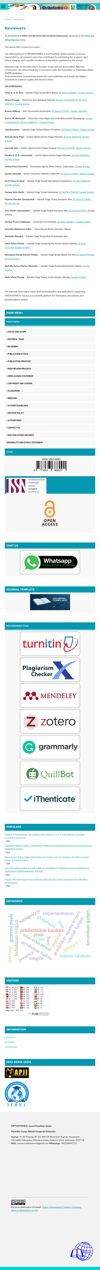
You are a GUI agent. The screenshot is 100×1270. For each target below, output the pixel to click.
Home (8, 19)
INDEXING (11, 398)
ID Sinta (85, 254)
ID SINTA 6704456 (68, 192)
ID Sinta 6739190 (66, 148)
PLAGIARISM (13, 391)
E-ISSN (9, 452)
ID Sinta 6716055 (78, 210)
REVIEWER (12, 346)
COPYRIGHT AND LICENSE (19, 383)
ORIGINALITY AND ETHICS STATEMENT (24, 442)
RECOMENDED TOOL (17, 625)
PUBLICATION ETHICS (17, 354)
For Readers (10, 1037)
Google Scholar (85, 92)
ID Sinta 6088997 (29, 122)
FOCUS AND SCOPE (16, 332)
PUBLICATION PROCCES (18, 361)
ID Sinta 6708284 (67, 92)
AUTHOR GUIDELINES (17, 406)
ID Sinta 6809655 (80, 155)
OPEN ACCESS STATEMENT (19, 376)
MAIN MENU (13, 321)
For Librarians (11, 1047)
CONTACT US (13, 428)
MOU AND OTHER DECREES (20, 435)
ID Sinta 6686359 (81, 180)
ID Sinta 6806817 (66, 221)
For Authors (10, 1042)
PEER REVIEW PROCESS (18, 369)
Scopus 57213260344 (67, 99)
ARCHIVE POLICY (15, 413)
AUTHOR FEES (13, 420)
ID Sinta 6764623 (69, 173)
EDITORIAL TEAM (15, 339)
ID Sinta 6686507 (72, 136)
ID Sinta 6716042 (82, 199)
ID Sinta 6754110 (70, 129)
